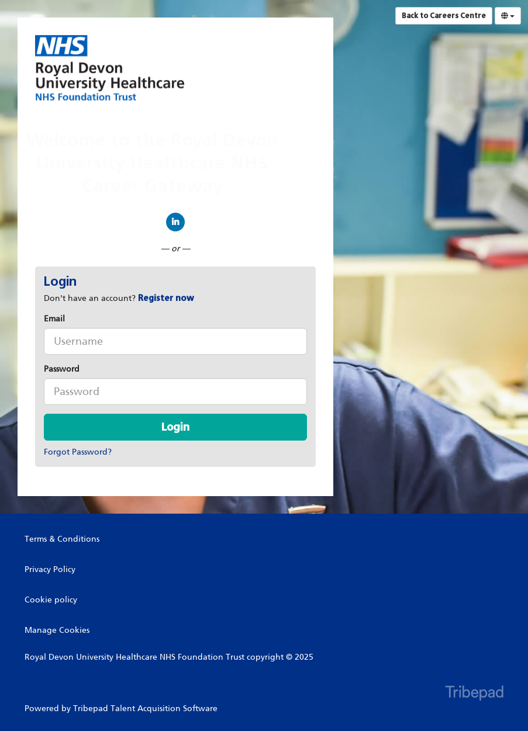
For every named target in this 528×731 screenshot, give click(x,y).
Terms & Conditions (62, 539)
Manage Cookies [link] (57, 630)
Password (62, 369)
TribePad (474, 694)
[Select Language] (508, 16)
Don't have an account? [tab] (119, 298)
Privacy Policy (50, 569)
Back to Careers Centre (444, 16)
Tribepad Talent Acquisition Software (145, 708)
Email (54, 319)
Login (175, 427)
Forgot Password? (78, 452)
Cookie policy (51, 600)
